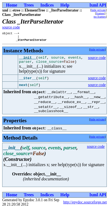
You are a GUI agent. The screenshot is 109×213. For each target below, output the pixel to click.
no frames (100, 16)
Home (11, 5)
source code (11, 27)
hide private (98, 10)
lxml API (98, 5)
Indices (47, 5)
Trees (29, 5)
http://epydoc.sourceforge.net (85, 206)
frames (100, 13)
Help (64, 5)
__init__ (27, 59)
